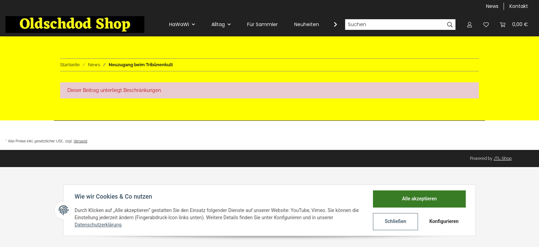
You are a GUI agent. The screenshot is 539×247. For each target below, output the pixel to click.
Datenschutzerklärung (98, 224)
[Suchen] (394, 25)
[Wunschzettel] (486, 24)
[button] (469, 24)
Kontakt (518, 6)
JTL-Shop (503, 158)
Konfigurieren (444, 221)
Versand (80, 141)
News (492, 6)
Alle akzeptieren (419, 198)
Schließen (395, 221)
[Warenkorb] (514, 24)
